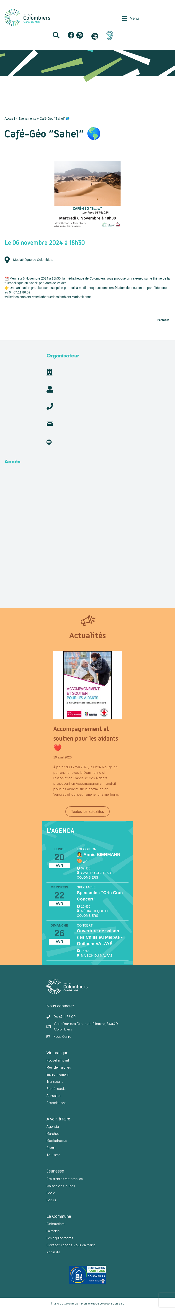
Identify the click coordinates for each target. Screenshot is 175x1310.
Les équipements (59, 1238)
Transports (54, 1081)
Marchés (52, 1134)
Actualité (53, 1252)
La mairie (53, 1231)
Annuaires (53, 1096)
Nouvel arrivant (57, 1060)
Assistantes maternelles (64, 1179)
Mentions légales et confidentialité (102, 1303)
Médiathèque (56, 1141)
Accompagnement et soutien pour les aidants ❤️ (85, 738)
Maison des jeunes (60, 1186)
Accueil (10, 118)
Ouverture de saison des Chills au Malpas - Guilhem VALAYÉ (99, 937)
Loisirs (51, 1200)
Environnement (57, 1074)
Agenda (52, 1126)
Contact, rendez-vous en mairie (71, 1245)
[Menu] (130, 18)
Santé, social (56, 1089)
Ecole (50, 1193)
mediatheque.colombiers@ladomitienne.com (110, 288)
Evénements (27, 118)
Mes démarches (58, 1067)
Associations (56, 1103)
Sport (51, 1148)
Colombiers (55, 1224)
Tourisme (53, 1155)
